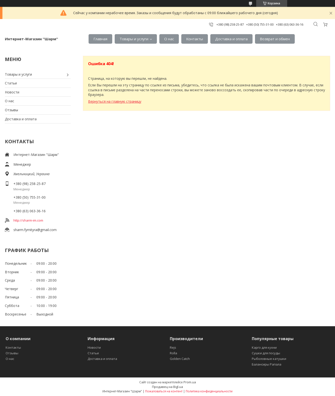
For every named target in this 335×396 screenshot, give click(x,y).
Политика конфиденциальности (209, 391)
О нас (169, 38)
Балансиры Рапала (266, 364)
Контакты (194, 38)
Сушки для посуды (266, 353)
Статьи (11, 83)
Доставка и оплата (231, 38)
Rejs (173, 347)
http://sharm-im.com (28, 220)
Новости (12, 92)
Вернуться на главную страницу (114, 101)
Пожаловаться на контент (164, 391)
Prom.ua (189, 382)
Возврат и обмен (275, 38)
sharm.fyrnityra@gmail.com (35, 229)
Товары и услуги (134, 38)
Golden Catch (180, 358)
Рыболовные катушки (269, 358)
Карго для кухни (264, 347)
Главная (100, 38)
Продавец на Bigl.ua (167, 387)
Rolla (173, 353)
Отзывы (11, 110)
